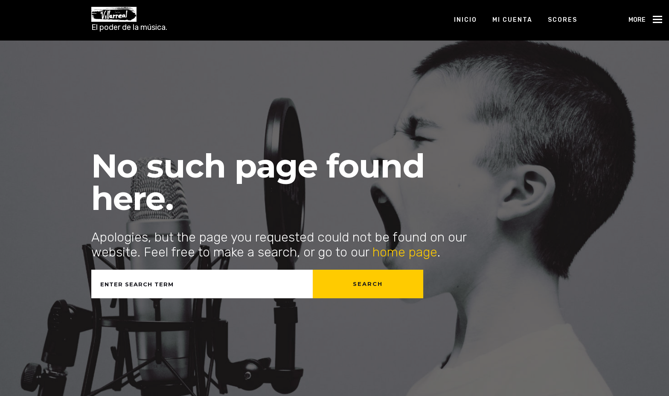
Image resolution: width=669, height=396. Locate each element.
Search (368, 283)
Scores (562, 19)
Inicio (465, 19)
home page (404, 252)
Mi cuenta (512, 19)
